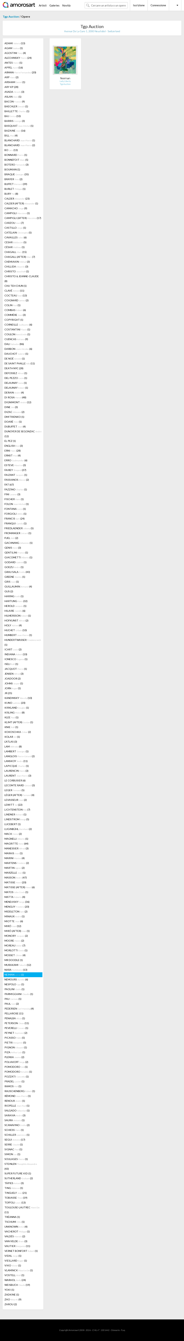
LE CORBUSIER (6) (15, 780)
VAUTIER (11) (17, 1246)
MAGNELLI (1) (16, 838)
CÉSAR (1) (14, 247)
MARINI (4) (14, 858)
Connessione (158, 5)
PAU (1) (12, 998)
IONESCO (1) (15, 659)
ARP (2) (11, 77)
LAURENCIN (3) (16, 770)
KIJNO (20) (14, 702)
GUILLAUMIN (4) (18, 586)
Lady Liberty (65, 81)
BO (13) (11, 150)
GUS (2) (8, 591)
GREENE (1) (14, 576)
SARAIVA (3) (15, 1115)
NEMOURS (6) (16, 979)
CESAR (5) (15, 242)
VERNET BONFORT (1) (21, 1250)
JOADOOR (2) (12, 678)
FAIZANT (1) (15, 474)
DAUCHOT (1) (16, 353)
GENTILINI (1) (16, 552)
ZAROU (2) (10, 1304)
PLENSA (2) (14, 1057)
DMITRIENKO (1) (14, 416)
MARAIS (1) (13, 853)
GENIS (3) (12, 547)
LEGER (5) (14, 790)
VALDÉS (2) (14, 1236)
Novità (66, 5)
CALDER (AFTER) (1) (21, 203)
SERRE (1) (13, 1144)
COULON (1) (17, 334)
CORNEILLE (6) (18, 324)
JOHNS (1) (13, 683)
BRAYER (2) (13, 179)
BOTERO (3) (16, 164)
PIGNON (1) (15, 1047)
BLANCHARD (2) (19, 145)
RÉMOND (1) (17, 1095)
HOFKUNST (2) (16, 620)
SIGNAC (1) (13, 1149)
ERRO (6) (15, 460)
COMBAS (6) (15, 310)
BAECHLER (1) (16, 106)
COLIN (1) (12, 305)
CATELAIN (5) (18, 232)
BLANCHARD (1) (19, 140)
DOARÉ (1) (13, 421)
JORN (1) (12, 688)
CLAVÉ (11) (14, 290)
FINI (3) (12, 494)
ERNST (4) (12, 455)
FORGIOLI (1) (15, 513)
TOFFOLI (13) (15, 1202)
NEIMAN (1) (14, 974)
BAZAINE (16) (14, 130)
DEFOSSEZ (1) (15, 373)
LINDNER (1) (15, 814)
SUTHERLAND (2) (18, 1178)
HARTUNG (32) (15, 601)
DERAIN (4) (14, 392)
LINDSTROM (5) (16, 819)
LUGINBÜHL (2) (18, 828)
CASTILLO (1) (15, 227)
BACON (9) (14, 101)
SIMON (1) (12, 1154)
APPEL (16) (13, 67)
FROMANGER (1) (17, 533)
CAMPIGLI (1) (17, 213)
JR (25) (8, 693)
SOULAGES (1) (16, 1159)
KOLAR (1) (12, 736)
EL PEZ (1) (10, 440)
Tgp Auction (11, 16)
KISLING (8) (14, 712)
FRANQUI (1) (15, 523)
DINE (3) (11, 407)
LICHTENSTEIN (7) (17, 809)
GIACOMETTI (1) (18, 557)
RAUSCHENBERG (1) (19, 1091)
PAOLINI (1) (14, 989)
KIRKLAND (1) (16, 707)
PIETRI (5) (15, 1042)
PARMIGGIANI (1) (18, 994)
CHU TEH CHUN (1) (15, 285)
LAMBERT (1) (16, 751)
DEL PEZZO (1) (15, 377)
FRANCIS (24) (14, 518)
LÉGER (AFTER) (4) (19, 795)
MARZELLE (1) (15, 872)
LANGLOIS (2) (19, 756)
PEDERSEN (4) (19, 1008)
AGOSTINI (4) (15, 52)
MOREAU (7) (14, 945)
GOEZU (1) (14, 567)
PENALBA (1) (14, 1018)
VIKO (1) (12, 1265)
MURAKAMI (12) (17, 964)
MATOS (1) (16, 892)
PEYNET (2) (15, 1032)
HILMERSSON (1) (17, 615)
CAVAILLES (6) (15, 237)
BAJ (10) (12, 116)
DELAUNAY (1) (15, 382)
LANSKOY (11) (16, 761)
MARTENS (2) (16, 862)
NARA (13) (15, 969)
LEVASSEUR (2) (15, 799)
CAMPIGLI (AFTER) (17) (22, 217)
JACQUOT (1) (15, 668)
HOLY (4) (13, 625)
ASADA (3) (14, 91)
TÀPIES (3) (14, 1183)
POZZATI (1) (16, 1076)
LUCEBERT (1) (12, 824)
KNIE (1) (11, 727)
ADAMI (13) (14, 43)
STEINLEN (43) (20, 1166)
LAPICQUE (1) (16, 765)
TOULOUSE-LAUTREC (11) (22, 1210)
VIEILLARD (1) (15, 1260)
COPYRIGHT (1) (13, 319)
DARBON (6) (18, 348)
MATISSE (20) (15, 882)
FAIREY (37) (15, 470)
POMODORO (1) (16, 1066)
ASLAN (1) (12, 96)
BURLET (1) (15, 188)
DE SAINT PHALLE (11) (19, 363)
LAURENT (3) (17, 775)
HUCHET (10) (15, 630)
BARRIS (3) (14, 120)
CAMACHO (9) (15, 208)
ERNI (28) (12, 450)
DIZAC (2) (14, 411)
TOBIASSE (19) (15, 1197)
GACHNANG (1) (18, 542)
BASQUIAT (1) (18, 125)
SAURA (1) (14, 1120)
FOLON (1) (16, 503)
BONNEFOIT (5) (16, 159)
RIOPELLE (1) (16, 1105)
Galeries (54, 5)
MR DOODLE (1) (13, 960)
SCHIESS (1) (14, 1129)
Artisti (43, 5)
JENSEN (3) (14, 673)
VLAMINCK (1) (18, 1270)
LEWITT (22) (13, 804)
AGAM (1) (13, 48)
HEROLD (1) (15, 605)
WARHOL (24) (15, 1279)
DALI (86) (14, 343)
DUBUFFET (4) (15, 426)
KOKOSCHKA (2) (17, 731)
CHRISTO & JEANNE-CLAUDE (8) (21, 279)
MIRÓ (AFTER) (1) (17, 930)
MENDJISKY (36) (16, 901)
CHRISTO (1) (16, 271)
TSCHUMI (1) (14, 1221)
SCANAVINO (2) (17, 1125)
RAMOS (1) (12, 1086)
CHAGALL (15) (15, 251)
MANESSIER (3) (16, 848)
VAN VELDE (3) (15, 1241)
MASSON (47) (15, 877)
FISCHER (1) (14, 499)
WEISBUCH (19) (17, 1284)
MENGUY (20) (16, 906)
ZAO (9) (12, 1299)
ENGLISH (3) (13, 445)
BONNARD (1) (15, 154)
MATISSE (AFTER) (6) (19, 887)
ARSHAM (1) (14, 82)
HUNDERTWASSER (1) (22, 642)
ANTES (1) (13, 62)
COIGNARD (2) (16, 300)
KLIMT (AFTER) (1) (18, 722)
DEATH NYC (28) (13, 368)
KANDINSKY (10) (18, 697)
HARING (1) (14, 596)
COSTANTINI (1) (17, 329)
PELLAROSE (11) (13, 1013)
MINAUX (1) (14, 916)
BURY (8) (11, 193)
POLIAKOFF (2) (16, 1061)
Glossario (115, 1330)
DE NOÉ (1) (14, 358)
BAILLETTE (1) (16, 111)
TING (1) (13, 1187)
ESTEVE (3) (15, 465)
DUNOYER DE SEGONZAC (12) (23, 434)
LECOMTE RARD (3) (19, 785)
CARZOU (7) (14, 222)
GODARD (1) (15, 562)
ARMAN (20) (20, 72)
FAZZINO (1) (15, 489)
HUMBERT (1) (18, 635)
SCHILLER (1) (16, 1134)
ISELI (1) (11, 663)
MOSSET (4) (15, 955)
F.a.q (123, 1330)
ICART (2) (13, 649)
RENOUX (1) (14, 1100)
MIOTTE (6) (13, 921)
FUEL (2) (11, 537)
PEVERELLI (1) (16, 1027)
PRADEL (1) (14, 1081)
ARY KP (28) (11, 86)
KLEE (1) (11, 717)
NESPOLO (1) (14, 984)
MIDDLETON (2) (15, 911)
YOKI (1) (9, 1289)
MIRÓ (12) (12, 926)
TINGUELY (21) (15, 1192)
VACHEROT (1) (17, 1231)
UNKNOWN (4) (15, 1226)
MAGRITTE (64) (16, 843)
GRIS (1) (11, 581)
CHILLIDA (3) (16, 266)
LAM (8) (13, 746)
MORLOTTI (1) (15, 950)
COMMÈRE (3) (15, 314)
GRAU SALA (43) (17, 571)
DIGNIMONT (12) (17, 402)
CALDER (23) (17, 198)
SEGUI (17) (14, 1139)
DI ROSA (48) (15, 397)
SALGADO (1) (17, 1110)
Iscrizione (139, 5)
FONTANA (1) (15, 508)
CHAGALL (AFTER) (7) (19, 256)
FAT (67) (9, 484)
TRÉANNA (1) (12, 1216)
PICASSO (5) (14, 1037)
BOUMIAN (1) (12, 169)
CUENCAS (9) (16, 339)
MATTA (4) (14, 896)
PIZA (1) (14, 1052)
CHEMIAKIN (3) (17, 261)
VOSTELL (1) (14, 1275)
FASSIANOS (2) (16, 479)
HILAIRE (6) (14, 610)
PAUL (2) (11, 1003)
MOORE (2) (14, 940)
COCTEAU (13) (15, 295)
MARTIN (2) (14, 867)
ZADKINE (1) (11, 1294)
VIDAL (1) (12, 1255)
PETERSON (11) (16, 1023)
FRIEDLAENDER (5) (19, 528)
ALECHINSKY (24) (18, 57)
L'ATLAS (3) (10, 741)
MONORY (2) (16, 935)
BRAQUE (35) (16, 174)
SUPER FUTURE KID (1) (17, 1173)
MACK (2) (13, 833)
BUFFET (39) (15, 184)
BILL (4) (11, 135)
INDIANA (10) (15, 654)
